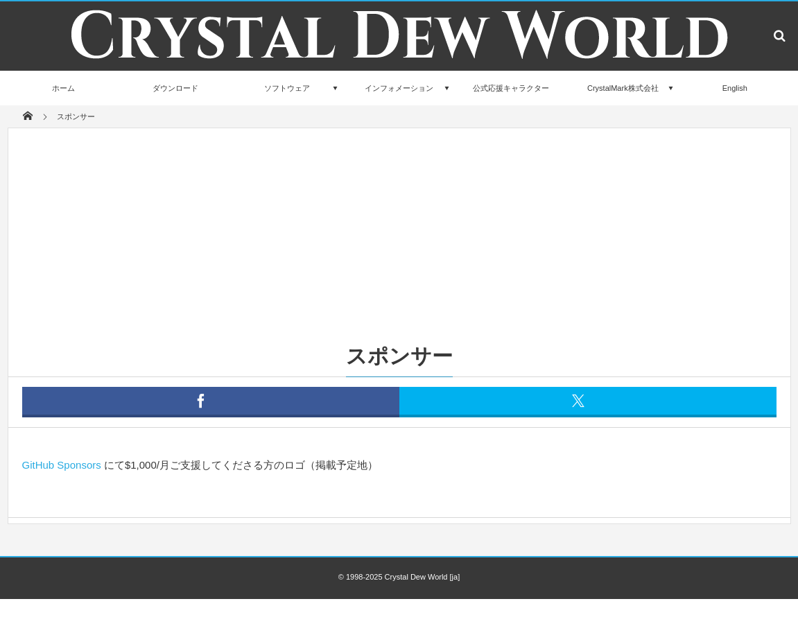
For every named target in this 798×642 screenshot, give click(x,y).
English (734, 88)
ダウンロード (175, 88)
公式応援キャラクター (511, 88)
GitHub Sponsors (61, 465)
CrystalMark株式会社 (623, 88)
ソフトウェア (287, 88)
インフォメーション (399, 88)
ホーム (63, 88)
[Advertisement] (399, 232)
